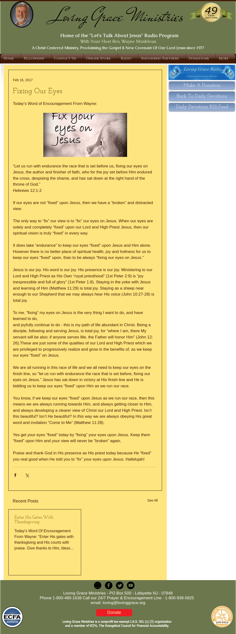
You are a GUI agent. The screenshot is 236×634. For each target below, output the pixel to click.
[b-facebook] (108, 585)
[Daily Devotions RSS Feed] (202, 107)
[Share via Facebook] (15, 475)
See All (152, 500)
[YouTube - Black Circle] (131, 585)
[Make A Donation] (202, 85)
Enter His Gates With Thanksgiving (33, 519)
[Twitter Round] (120, 585)
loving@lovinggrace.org (124, 602)
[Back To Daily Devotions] (202, 96)
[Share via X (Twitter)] (27, 475)
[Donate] (114, 612)
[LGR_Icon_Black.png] (97, 585)
